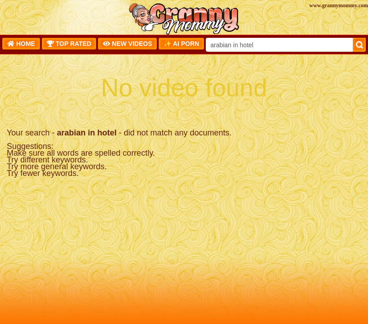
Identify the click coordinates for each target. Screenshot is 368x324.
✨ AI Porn (181, 43)
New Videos (127, 43)
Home (21, 43)
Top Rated (69, 43)
